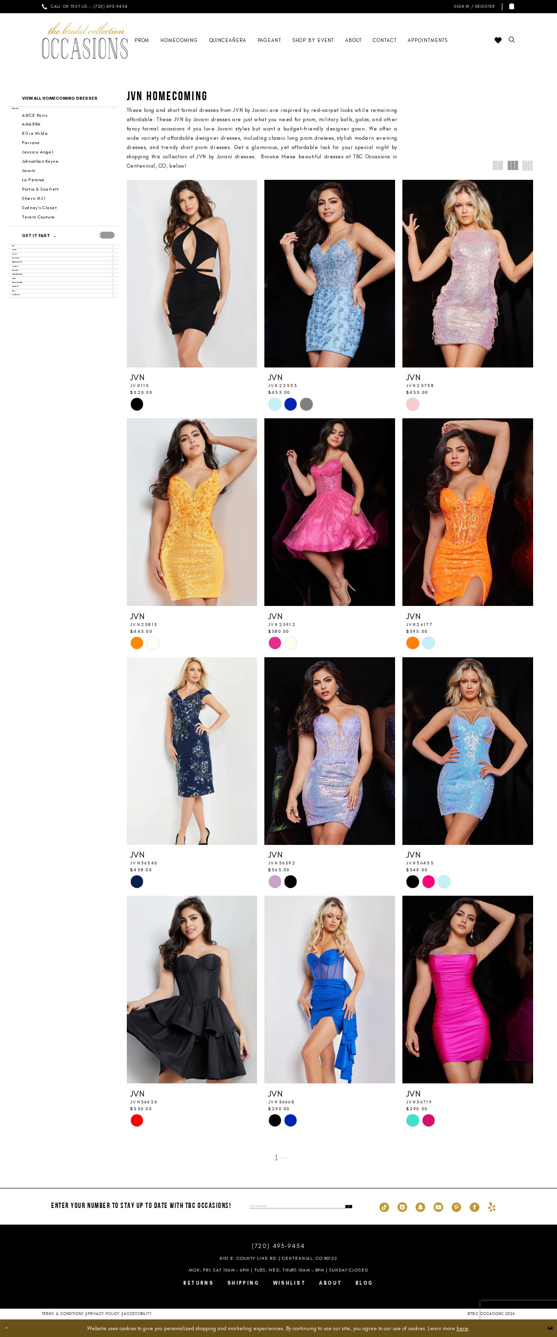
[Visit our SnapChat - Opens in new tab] (420, 1206)
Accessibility (138, 1314)
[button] (473, 6)
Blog (365, 1283)
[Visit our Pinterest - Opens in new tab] (456, 1206)
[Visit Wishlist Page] (498, 40)
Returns (198, 1283)
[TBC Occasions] (85, 40)
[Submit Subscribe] (346, 1206)
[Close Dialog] (11, 1328)
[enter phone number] (300, 1207)
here (462, 1328)
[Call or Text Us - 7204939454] (85, 6)
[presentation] (107, 245)
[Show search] (511, 40)
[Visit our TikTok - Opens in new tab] (384, 1206)
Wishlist (289, 1283)
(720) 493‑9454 (278, 1246)
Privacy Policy (104, 1314)
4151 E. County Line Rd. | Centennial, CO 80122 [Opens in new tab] (278, 1258)
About (330, 1283)
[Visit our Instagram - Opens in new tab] (402, 1206)
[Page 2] (282, 1157)
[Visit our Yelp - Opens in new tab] (492, 1206)
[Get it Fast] (57, 246)
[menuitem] (85, 6)
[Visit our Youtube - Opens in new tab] (438, 1206)
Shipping (243, 1283)
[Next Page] (291, 1157)
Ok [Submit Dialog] (543, 1327)
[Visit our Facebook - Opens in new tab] (474, 1206)
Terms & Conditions (63, 1314)
